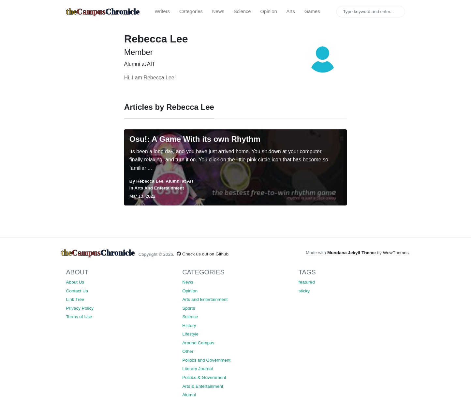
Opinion (268, 11)
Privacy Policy (80, 308)
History (189, 325)
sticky (304, 290)
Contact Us (77, 290)
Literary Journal (197, 368)
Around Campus (198, 342)
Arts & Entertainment (202, 386)
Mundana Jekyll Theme (352, 252)
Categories (191, 11)
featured (307, 282)
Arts (290, 11)
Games (312, 11)
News (218, 11)
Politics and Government (206, 360)
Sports (188, 308)
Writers (162, 11)
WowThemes (396, 252)
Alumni (189, 394)
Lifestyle (190, 334)
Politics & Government (204, 377)
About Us (75, 282)
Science (242, 11)
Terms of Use (79, 316)
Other (187, 351)
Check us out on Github (202, 254)
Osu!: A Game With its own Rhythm (194, 139)
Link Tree (75, 299)
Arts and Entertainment (159, 188)
